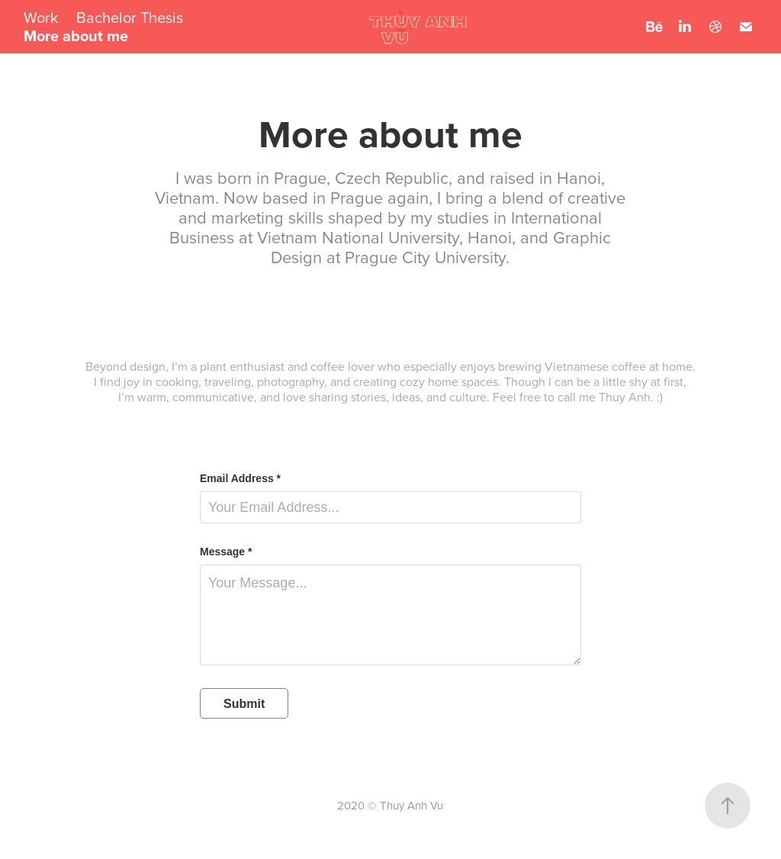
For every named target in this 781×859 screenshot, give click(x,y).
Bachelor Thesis (129, 17)
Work (41, 17)
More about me (76, 35)
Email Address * (240, 478)
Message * (226, 551)
